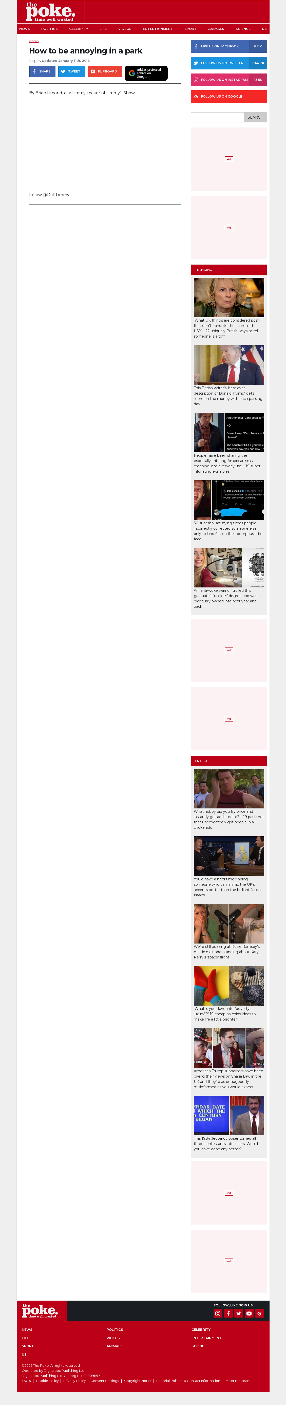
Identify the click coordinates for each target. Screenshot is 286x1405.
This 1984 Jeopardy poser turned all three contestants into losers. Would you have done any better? (226, 1143)
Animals (216, 29)
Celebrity (78, 29)
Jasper (34, 61)
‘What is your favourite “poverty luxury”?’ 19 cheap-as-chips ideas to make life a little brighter (225, 1014)
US (264, 29)
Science (243, 29)
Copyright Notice (138, 1381)
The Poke (51, 11)
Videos (124, 29)
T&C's (26, 1381)
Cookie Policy (47, 1381)
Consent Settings (104, 1381)
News (24, 29)
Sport (190, 29)
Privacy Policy (74, 1381)
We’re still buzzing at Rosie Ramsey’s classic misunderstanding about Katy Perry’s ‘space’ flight (227, 951)
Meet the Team (238, 1381)
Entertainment (158, 29)
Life (103, 29)
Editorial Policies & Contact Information (188, 1381)
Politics (49, 29)
